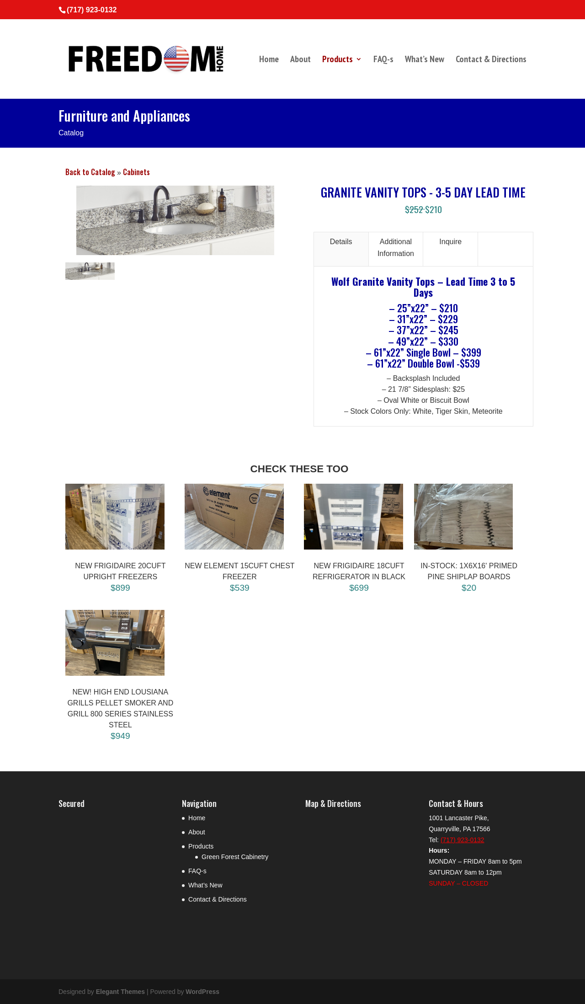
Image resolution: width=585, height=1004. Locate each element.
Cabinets (136, 171)
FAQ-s (383, 60)
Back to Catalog (91, 171)
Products (337, 60)
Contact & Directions (491, 60)
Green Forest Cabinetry (235, 856)
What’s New (424, 60)
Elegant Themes (120, 991)
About (300, 60)
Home (269, 60)
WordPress (202, 991)
